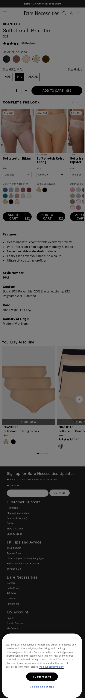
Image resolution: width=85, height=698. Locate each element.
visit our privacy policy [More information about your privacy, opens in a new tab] (51, 666)
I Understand (42, 676)
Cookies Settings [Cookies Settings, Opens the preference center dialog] (42, 686)
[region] (42, 666)
